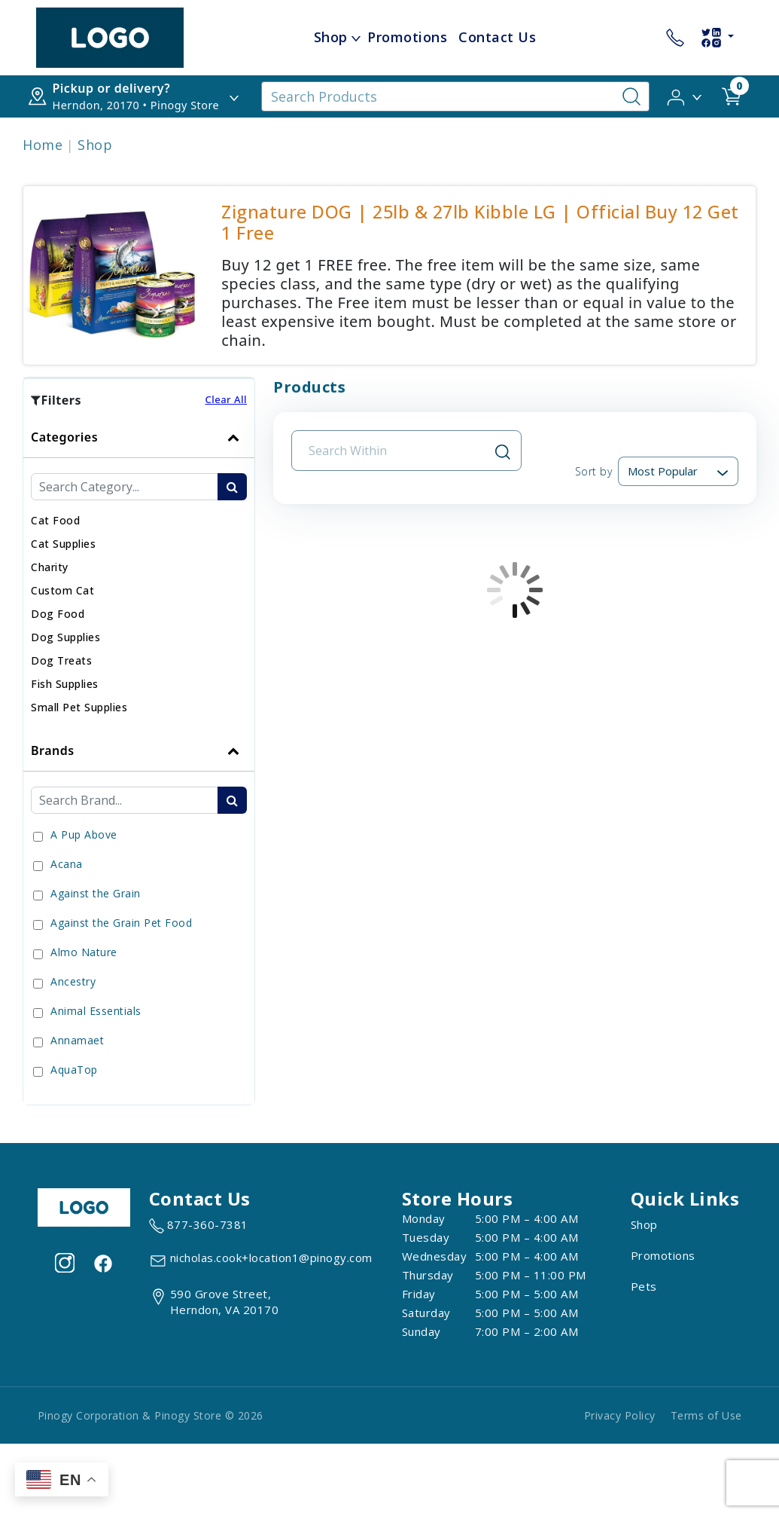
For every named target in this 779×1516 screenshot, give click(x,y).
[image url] (110, 36)
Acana (66, 864)
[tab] (138, 573)
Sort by (594, 471)
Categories (64, 437)
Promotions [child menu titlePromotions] (407, 37)
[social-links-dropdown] (717, 38)
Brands (53, 750)
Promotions (663, 1255)
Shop (95, 145)
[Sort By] (678, 471)
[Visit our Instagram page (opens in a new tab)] (65, 1262)
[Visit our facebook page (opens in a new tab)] (102, 1262)
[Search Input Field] (397, 450)
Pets (644, 1286)
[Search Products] (455, 96)
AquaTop (74, 1069)
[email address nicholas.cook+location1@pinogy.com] (261, 1260)
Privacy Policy (620, 1415)
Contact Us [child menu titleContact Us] (497, 37)
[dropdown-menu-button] (356, 38)
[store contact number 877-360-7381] (675, 38)
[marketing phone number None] (198, 1226)
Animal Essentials (95, 1011)
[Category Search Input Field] (124, 486)
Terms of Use (706, 1415)
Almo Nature (83, 952)
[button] (685, 95)
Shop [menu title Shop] (331, 37)
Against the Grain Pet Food (121, 922)
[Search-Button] (631, 96)
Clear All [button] (226, 399)
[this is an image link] (84, 1206)
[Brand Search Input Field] (124, 800)
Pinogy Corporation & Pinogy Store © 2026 (150, 1415)
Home (42, 145)
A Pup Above (83, 834)
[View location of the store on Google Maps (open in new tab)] (214, 1302)
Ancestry (73, 981)
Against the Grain (95, 893)
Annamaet (77, 1040)
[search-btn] (232, 486)
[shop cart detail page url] (731, 96)
